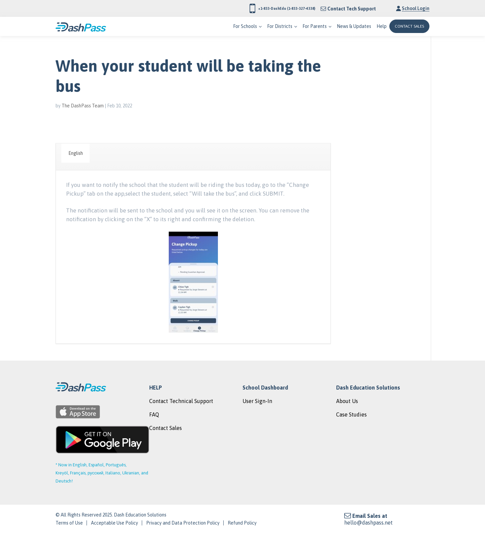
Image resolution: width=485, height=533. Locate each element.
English (75, 153)
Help (382, 26)
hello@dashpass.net (368, 523)
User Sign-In (257, 401)
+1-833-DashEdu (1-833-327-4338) (268, 8)
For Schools (245, 26)
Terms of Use (69, 523)
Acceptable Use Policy (114, 523)
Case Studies (351, 414)
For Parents (314, 26)
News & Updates (354, 26)
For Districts (279, 26)
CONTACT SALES (409, 26)
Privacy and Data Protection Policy (183, 523)
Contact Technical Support (181, 401)
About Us (347, 401)
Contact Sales (165, 428)
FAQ (154, 414)
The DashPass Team (83, 105)
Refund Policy (242, 523)
